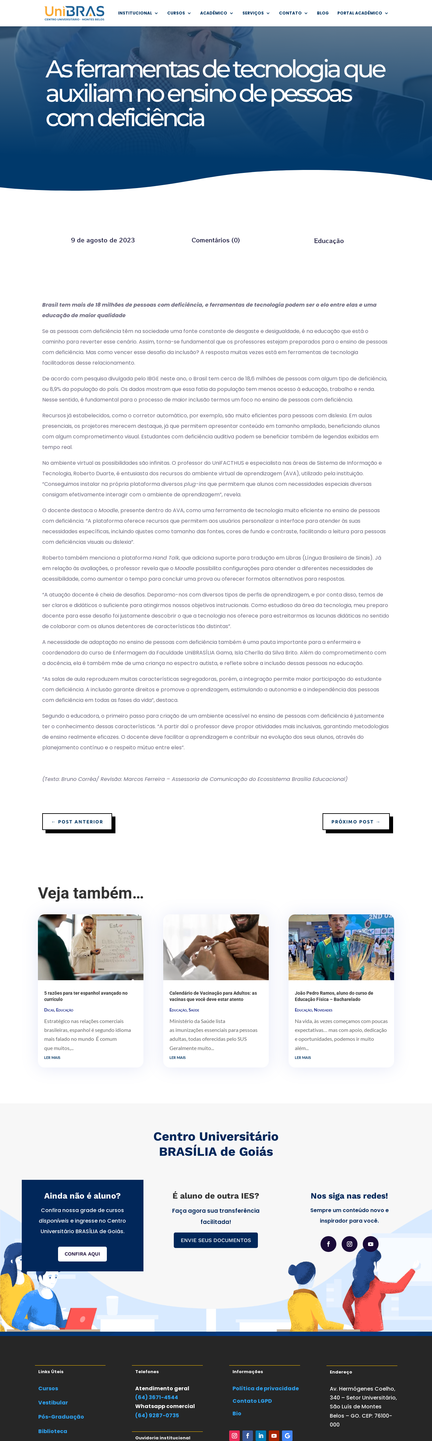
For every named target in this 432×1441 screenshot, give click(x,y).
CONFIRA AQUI (82, 1254)
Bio (236, 1413)
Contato (290, 13)
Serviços (253, 13)
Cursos (176, 13)
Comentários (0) (216, 240)
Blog (323, 13)
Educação (329, 240)
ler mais (52, 1057)
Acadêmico (213, 13)
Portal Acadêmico (359, 13)
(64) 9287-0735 (157, 1415)
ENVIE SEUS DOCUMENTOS (216, 1240)
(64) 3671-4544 (156, 1397)
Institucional (135, 13)
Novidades (323, 1009)
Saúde (194, 1009)
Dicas (49, 1009)
